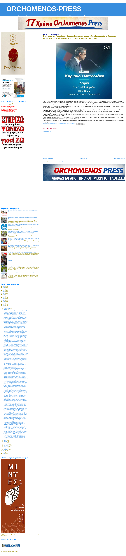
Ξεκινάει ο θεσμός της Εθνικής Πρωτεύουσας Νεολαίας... (15, 394)
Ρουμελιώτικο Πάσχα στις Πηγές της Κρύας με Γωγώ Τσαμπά (22, 252)
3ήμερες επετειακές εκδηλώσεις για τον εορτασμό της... (15, 332)
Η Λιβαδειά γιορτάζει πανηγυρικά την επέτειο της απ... (14, 437)
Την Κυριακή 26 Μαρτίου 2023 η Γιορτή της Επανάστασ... (15, 323)
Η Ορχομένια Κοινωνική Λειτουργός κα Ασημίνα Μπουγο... (15, 331)
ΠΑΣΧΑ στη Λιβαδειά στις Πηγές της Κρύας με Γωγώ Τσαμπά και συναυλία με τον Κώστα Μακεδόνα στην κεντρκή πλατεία (23, 232)
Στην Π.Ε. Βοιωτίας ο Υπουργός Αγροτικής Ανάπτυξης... (15, 364)
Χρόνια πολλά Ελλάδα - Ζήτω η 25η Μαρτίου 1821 (14, 324)
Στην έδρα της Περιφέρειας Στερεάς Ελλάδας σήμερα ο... (15, 335)
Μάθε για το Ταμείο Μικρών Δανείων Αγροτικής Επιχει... (15, 396)
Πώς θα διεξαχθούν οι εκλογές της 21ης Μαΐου (13, 363)
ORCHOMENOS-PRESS (43, 9)
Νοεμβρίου (6, 448)
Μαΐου (5, 440)
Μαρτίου (6, 309)
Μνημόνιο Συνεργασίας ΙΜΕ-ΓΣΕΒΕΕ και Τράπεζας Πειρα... (16, 428)
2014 (4, 293)
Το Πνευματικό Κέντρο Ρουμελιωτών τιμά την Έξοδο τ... (15, 369)
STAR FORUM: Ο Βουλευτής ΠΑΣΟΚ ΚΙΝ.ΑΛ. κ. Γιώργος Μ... (16, 362)
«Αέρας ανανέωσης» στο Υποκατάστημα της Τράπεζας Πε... (16, 310)
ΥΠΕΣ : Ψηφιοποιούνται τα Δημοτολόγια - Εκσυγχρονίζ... (15, 383)
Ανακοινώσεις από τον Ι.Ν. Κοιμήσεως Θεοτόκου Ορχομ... (15, 419)
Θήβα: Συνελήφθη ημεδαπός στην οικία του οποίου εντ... (15, 409)
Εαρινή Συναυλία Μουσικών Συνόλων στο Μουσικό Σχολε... (16, 354)
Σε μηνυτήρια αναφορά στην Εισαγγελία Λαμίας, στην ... (15, 381)
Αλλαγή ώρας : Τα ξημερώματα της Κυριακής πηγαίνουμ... (15, 328)
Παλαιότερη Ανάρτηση (119, 158)
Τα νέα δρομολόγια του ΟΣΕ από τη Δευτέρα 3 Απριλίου (15, 433)
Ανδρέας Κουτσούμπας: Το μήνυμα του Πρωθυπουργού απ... (16, 378)
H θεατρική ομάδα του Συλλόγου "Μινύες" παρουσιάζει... (15, 358)
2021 (4, 302)
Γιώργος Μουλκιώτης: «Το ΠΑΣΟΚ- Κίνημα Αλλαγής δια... (15, 410)
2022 (4, 304)
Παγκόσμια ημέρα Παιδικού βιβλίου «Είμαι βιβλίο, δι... (14, 417)
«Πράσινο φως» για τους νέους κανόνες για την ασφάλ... (15, 412)
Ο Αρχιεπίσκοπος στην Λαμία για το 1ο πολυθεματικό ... (15, 399)
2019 (4, 300)
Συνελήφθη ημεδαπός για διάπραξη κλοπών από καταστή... (16, 414)
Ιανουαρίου (6, 307)
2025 (4, 452)
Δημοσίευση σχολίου (47, 131)
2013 (4, 291)
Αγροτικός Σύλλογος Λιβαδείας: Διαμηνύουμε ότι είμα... (15, 372)
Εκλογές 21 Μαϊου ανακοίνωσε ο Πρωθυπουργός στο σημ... (16, 351)
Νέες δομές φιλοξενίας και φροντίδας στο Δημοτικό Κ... (15, 436)
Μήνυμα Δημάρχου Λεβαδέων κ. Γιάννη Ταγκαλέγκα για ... (15, 316)
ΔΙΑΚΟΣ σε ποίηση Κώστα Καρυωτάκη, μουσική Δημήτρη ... (16, 321)
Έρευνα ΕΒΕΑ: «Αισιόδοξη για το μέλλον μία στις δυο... (15, 404)
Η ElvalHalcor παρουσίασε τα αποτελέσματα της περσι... (15, 374)
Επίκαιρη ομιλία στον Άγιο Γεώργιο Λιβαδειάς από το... (15, 326)
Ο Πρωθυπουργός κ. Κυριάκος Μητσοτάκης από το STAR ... (16, 371)
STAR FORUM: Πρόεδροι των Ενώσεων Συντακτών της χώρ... (16, 424)
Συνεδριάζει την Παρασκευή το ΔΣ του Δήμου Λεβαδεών (15, 389)
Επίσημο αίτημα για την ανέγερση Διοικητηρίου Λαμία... (15, 360)
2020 (4, 301)
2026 (4, 453)
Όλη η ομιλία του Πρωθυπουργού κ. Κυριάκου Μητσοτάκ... (15, 346)
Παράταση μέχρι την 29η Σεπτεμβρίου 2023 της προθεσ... (15, 431)
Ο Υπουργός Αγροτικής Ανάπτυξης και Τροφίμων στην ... (15, 336)
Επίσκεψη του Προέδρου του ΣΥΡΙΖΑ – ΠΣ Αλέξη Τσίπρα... (16, 345)
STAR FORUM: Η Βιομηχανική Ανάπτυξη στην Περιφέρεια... (16, 421)
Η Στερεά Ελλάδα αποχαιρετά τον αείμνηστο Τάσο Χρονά (15, 413)
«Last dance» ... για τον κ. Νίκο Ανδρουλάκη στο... (14, 422)
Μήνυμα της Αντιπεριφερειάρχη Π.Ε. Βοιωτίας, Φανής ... (15, 312)
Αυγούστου (6, 444)
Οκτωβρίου (6, 446)
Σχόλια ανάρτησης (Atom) (56, 161)
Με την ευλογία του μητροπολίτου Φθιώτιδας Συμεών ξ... (15, 337)
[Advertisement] (84, 144)
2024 (4, 450)
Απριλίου (6, 438)
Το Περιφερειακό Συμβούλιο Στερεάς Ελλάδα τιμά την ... (15, 415)
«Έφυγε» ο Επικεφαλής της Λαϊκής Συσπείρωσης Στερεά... (15, 392)
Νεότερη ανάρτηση (48, 158)
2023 (4, 305)
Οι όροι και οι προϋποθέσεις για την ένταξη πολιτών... (14, 435)
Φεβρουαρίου (7, 308)
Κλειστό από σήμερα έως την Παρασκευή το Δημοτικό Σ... (15, 376)
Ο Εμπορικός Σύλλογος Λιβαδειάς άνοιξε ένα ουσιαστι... (15, 318)
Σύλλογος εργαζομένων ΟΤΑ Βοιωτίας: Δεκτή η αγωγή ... (15, 386)
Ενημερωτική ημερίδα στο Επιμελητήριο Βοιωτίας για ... (15, 340)
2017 (4, 297)
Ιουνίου (5, 441)
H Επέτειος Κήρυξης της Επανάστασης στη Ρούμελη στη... (15, 342)
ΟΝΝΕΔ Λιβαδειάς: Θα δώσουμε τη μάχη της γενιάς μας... (15, 373)
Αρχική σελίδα (83, 158)
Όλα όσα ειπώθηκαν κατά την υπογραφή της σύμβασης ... (15, 418)
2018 (4, 298)
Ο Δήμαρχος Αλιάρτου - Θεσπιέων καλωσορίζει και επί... (15, 397)
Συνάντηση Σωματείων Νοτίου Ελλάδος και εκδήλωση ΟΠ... (16, 322)
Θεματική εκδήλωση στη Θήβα (10, 319)
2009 (4, 286)
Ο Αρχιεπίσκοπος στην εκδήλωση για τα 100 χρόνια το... (15, 330)
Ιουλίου (5, 442)
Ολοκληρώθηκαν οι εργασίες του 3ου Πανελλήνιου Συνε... (15, 426)
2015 (4, 294)
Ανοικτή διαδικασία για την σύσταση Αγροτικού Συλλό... (15, 327)
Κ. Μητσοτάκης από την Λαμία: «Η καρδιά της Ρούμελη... (15, 348)
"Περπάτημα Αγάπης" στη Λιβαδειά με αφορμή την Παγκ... (15, 432)
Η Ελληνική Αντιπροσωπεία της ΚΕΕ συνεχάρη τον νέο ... (15, 408)
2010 (4, 287)
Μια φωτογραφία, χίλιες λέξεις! (10, 367)
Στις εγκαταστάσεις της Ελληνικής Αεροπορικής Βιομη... (15, 406)
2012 (4, 290)
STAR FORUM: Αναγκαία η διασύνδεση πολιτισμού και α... (15, 382)
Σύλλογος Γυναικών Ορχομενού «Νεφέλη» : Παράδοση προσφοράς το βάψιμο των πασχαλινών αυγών (23, 239)
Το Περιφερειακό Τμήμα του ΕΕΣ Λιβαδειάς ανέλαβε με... (15, 333)
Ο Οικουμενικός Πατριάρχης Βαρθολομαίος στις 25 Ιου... (15, 368)
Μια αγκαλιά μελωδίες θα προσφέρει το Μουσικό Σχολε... (15, 395)
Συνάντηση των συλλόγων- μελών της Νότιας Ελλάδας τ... (15, 377)
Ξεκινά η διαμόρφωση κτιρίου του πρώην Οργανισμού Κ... (15, 356)
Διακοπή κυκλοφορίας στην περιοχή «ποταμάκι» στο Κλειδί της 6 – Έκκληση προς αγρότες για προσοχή (23, 218)
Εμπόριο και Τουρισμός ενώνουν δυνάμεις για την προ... (15, 405)
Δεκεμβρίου (6, 449)
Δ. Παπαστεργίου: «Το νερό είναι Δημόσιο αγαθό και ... (15, 385)
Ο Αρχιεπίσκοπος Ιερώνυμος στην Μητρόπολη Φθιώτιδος (15, 391)
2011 (4, 289)
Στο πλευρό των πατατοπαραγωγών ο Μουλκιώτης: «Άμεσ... (16, 353)
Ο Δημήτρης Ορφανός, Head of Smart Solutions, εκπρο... (15, 317)
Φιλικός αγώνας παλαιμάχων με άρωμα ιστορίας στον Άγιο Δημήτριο (23, 265)
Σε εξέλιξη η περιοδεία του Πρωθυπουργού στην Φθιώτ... (15, 339)
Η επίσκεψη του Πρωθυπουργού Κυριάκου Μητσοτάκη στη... (16, 344)
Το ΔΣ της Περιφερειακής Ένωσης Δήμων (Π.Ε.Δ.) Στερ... (15, 365)
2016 (4, 295)
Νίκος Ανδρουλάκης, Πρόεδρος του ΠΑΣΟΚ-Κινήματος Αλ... (16, 359)
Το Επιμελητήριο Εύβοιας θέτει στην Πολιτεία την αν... (14, 423)
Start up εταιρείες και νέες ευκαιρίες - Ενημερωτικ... (14, 429)
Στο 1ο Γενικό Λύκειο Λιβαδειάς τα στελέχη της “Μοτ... (14, 313)
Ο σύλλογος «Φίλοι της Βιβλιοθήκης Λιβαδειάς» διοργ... (15, 390)
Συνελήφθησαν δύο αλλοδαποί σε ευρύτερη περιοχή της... (15, 314)
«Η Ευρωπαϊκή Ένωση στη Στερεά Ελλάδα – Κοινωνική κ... (16, 400)
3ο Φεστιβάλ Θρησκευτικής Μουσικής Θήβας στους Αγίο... (15, 341)
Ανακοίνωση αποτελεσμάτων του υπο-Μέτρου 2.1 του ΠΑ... (16, 350)
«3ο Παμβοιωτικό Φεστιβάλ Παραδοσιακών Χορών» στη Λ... (16, 349)
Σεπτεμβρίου (7, 445)
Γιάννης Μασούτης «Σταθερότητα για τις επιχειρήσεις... (15, 355)
